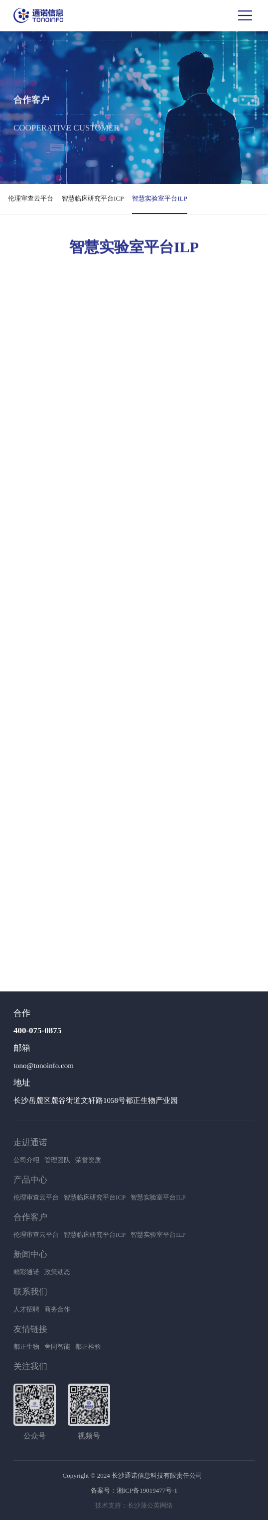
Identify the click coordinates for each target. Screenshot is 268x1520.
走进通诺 (30, 1142)
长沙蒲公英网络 (150, 1505)
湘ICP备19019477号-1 (147, 1490)
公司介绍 (26, 1160)
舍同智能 (57, 1346)
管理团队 (57, 1160)
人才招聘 (26, 1309)
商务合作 (57, 1309)
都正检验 (88, 1346)
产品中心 (30, 1180)
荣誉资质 (88, 1160)
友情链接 (30, 1329)
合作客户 (30, 1217)
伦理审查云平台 (30, 198)
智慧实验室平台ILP (159, 198)
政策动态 (57, 1272)
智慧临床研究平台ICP (93, 198)
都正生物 (26, 1346)
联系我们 (30, 1292)
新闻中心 (30, 1254)
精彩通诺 (26, 1272)
